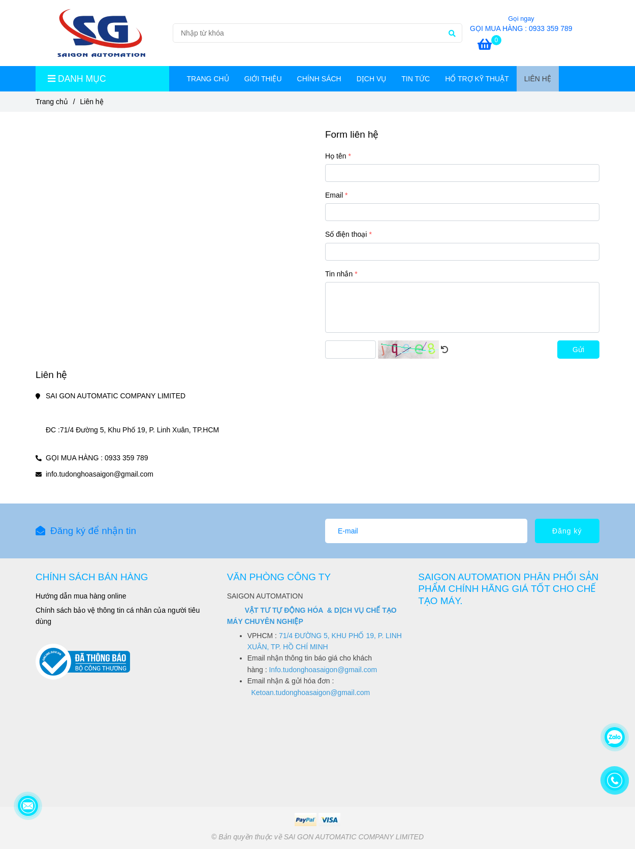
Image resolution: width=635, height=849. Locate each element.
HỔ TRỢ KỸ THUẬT (477, 79)
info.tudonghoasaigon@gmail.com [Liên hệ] (99, 474)
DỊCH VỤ (372, 79)
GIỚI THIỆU (263, 79)
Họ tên (335, 156)
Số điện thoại (346, 234)
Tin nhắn (339, 274)
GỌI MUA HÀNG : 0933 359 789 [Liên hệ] (521, 28)
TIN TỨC (415, 79)
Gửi (578, 349)
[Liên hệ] (100, 33)
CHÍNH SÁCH (319, 79)
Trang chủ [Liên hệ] (52, 102)
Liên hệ (537, 79)
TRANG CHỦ (208, 79)
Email (334, 195)
